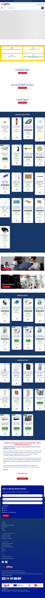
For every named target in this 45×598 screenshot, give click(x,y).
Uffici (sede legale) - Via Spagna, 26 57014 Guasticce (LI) (13, 570)
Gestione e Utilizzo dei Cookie (7, 558)
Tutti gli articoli (22, 478)
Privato (5, 508)
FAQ (2, 551)
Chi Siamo (4, 523)
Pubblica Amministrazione (9, 512)
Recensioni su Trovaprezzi (7, 538)
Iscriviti (6, 515)
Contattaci (4, 530)
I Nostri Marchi (4, 526)
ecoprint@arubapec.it (8, 575)
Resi (2, 548)
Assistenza (4, 550)
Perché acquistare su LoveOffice (8, 525)
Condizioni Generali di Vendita (7, 543)
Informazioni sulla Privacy (6, 556)
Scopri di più (22, 73)
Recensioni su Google (6, 536)
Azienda (5, 510)
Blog (3, 528)
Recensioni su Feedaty (6, 535)
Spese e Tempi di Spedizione (7, 546)
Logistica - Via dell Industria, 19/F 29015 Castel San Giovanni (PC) (14, 572)
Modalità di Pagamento (6, 545)
